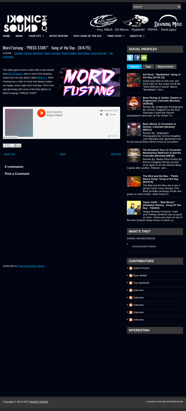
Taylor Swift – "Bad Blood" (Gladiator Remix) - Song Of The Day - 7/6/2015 (162, 205)
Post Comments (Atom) (31, 266)
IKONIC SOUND (39, 401)
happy (47, 53)
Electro (27, 53)
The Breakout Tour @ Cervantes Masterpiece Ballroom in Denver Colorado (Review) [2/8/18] (162, 152)
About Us (138, 34)
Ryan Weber (140, 275)
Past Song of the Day (88, 36)
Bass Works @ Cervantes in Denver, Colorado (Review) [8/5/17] (159, 126)
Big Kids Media (170, 401)
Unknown (138, 290)
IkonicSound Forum (144, 246)
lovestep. (56, 53)
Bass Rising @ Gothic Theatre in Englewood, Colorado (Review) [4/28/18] (162, 100)
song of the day (99, 53)
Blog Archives (165, 66)
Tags (148, 66)
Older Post (116, 154)
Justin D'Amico (141, 268)
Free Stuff (117, 34)
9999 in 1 (42, 77)
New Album (84, 53)
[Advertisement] (156, 360)
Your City (37, 34)
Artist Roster (58, 36)
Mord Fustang (69, 53)
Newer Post (9, 154)
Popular (134, 66)
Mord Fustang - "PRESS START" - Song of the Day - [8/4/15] (46, 48)
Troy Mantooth (141, 282)
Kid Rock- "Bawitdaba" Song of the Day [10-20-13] (161, 76)
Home (6, 36)
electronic (38, 53)
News (19, 36)
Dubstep (18, 53)
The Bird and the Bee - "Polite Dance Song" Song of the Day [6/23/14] (160, 179)
